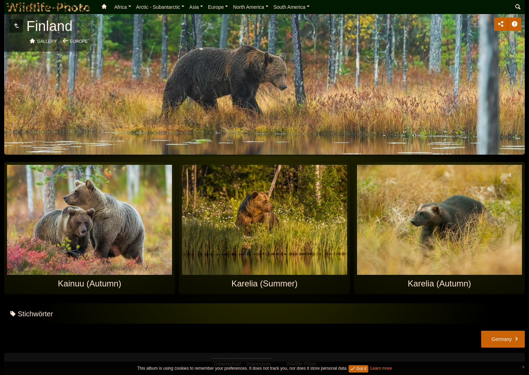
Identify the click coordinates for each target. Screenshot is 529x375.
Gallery (47, 41)
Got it (361, 368)
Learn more (381, 368)
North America (248, 7)
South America (289, 7)
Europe (216, 7)
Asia (194, 7)
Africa (120, 7)
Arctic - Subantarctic (158, 7)
